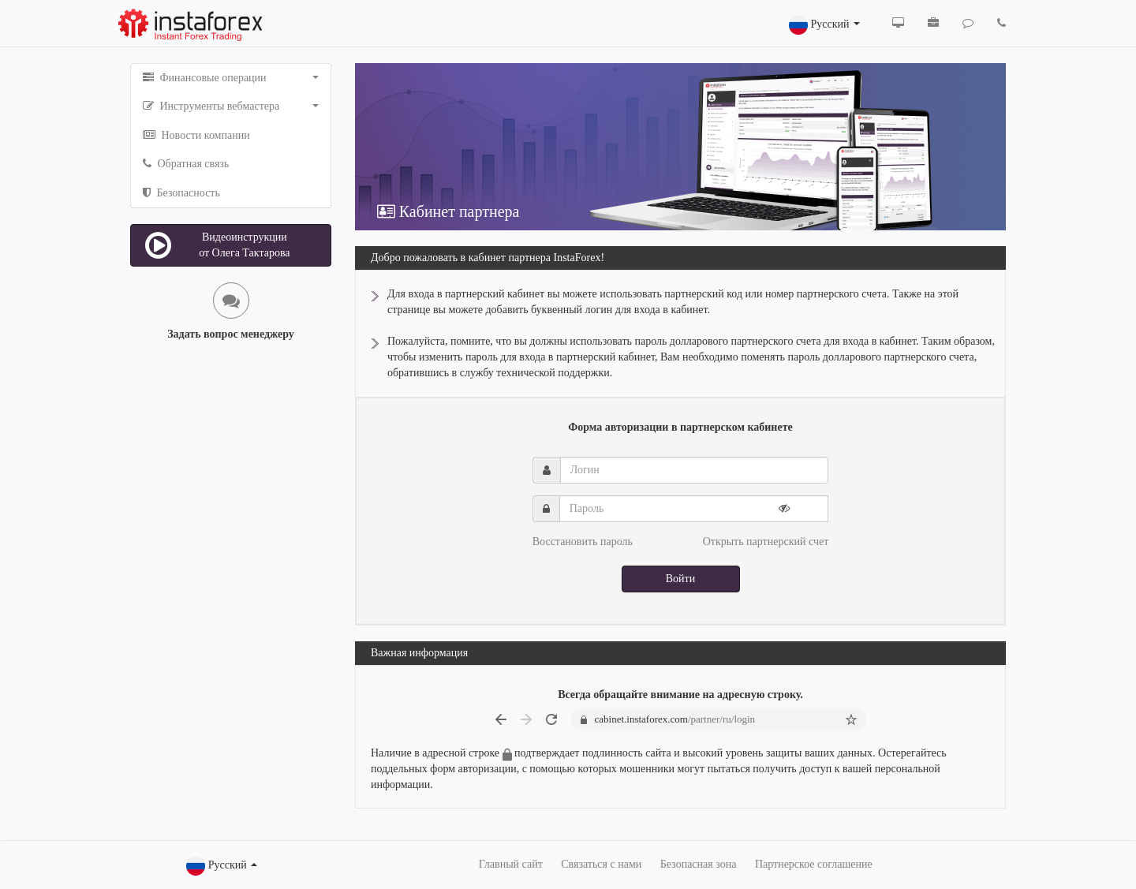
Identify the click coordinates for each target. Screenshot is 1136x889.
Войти (680, 579)
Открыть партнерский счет (766, 541)
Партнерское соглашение (814, 864)
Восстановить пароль (582, 541)
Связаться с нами (601, 864)
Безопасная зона (698, 864)
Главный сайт (511, 864)
